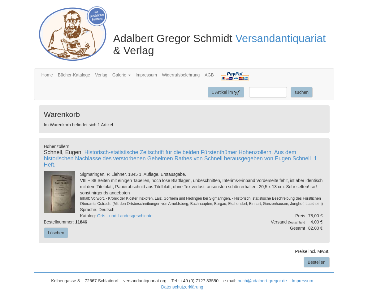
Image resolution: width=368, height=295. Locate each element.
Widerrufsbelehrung (181, 74)
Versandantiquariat (280, 38)
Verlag (101, 74)
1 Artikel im (226, 92)
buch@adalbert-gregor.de (262, 280)
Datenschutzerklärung (182, 286)
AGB (209, 74)
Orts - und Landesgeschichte (125, 215)
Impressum (146, 74)
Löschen (56, 232)
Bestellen (317, 262)
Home (47, 74)
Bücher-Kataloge (74, 74)
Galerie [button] (121, 74)
